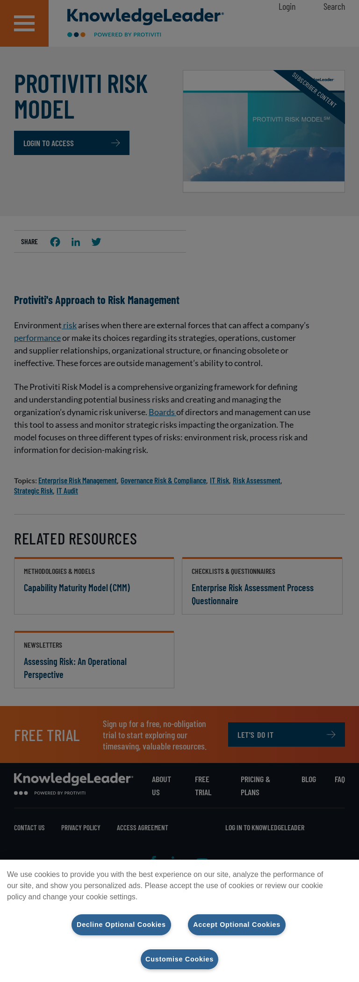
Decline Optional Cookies (121, 924)
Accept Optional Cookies (236, 924)
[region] (179, 921)
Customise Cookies (179, 959)
